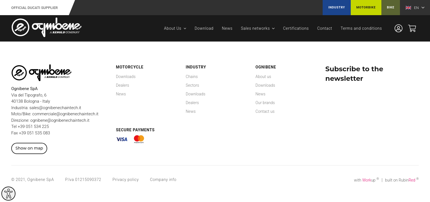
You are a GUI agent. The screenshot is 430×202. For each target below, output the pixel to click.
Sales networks (255, 28)
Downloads (126, 76)
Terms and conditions (361, 28)
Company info (163, 179)
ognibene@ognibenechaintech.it (59, 120)
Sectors (192, 85)
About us (263, 76)
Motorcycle (130, 67)
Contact (324, 28)
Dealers (122, 85)
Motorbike (366, 7)
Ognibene (265, 67)
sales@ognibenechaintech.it (55, 107)
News (227, 28)
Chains (192, 76)
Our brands (265, 102)
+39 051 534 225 (33, 126)
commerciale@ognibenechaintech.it (65, 113)
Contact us (265, 111)
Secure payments (135, 130)
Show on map (29, 148)
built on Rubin (402, 180)
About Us (173, 28)
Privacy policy (125, 179)
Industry (336, 7)
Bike (391, 7)
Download (203, 28)
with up (366, 180)
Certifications (296, 28)
